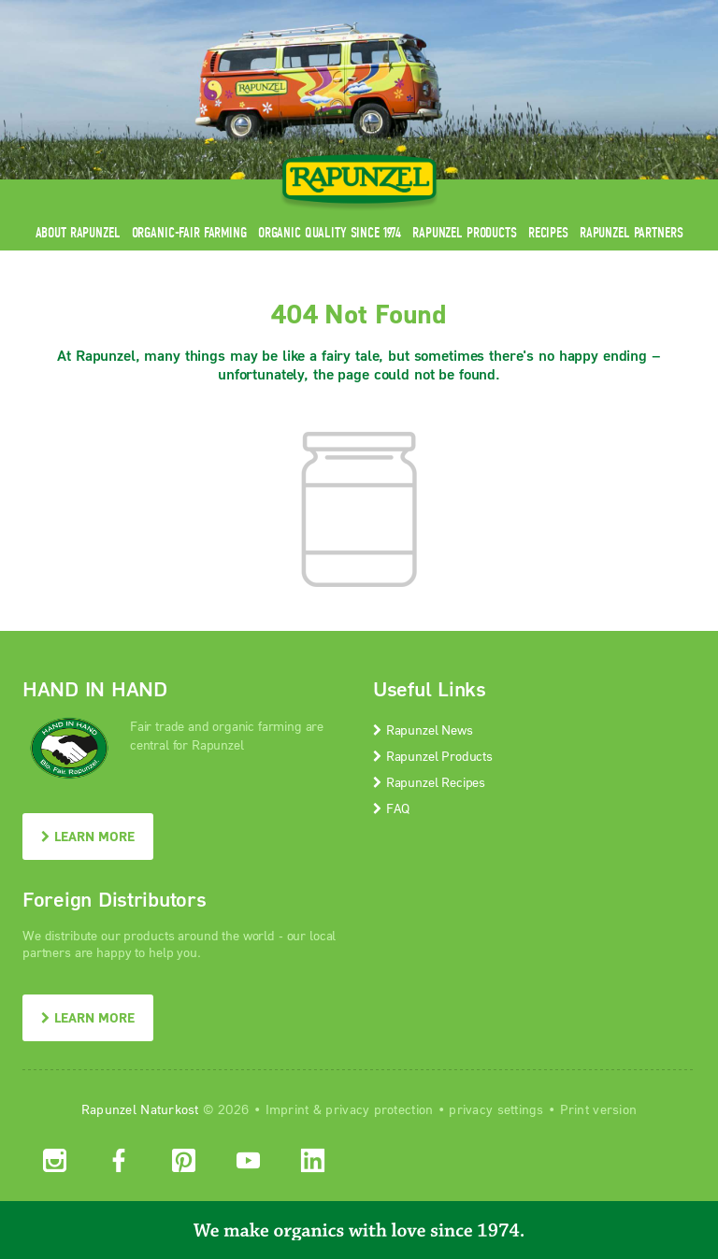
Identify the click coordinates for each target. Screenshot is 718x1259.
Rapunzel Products (464, 232)
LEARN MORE (88, 836)
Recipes (548, 232)
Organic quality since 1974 (329, 232)
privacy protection (379, 1109)
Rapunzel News (423, 729)
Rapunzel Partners (631, 232)
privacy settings (496, 1109)
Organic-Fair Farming (189, 232)
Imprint (287, 1109)
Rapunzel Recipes (429, 782)
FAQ (391, 808)
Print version (599, 1109)
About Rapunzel (78, 232)
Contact (538, 12)
